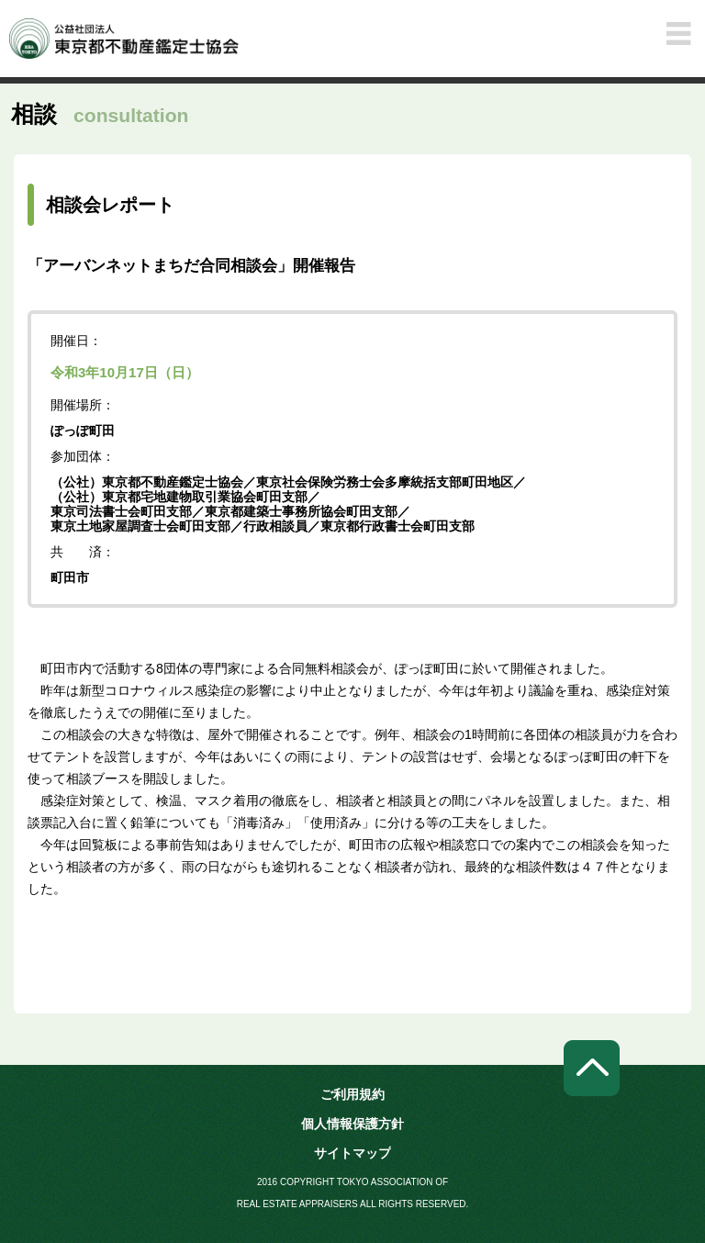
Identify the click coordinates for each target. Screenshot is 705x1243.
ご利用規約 (352, 1094)
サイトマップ (352, 1153)
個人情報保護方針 (352, 1123)
